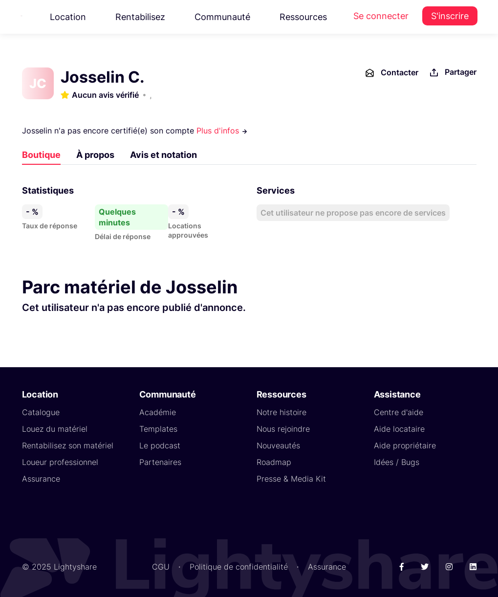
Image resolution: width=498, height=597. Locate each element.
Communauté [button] (222, 17)
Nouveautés (278, 445)
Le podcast (159, 445)
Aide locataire (399, 429)
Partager (452, 72)
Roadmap (274, 462)
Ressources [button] (303, 17)
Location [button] (68, 17)
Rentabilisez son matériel (67, 445)
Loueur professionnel (60, 462)
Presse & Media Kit (291, 479)
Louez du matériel (54, 429)
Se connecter (381, 16)
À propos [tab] (95, 155)
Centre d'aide (398, 412)
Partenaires (160, 462)
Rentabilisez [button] (140, 17)
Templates (158, 429)
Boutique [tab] (41, 155)
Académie (157, 412)
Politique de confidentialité (239, 567)
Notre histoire (281, 412)
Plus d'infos (222, 130)
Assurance (41, 479)
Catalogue (41, 412)
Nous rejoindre (283, 429)
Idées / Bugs (396, 462)
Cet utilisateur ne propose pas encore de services (353, 213)
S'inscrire (450, 16)
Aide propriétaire (405, 445)
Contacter (391, 73)
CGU (161, 567)
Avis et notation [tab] (163, 155)
